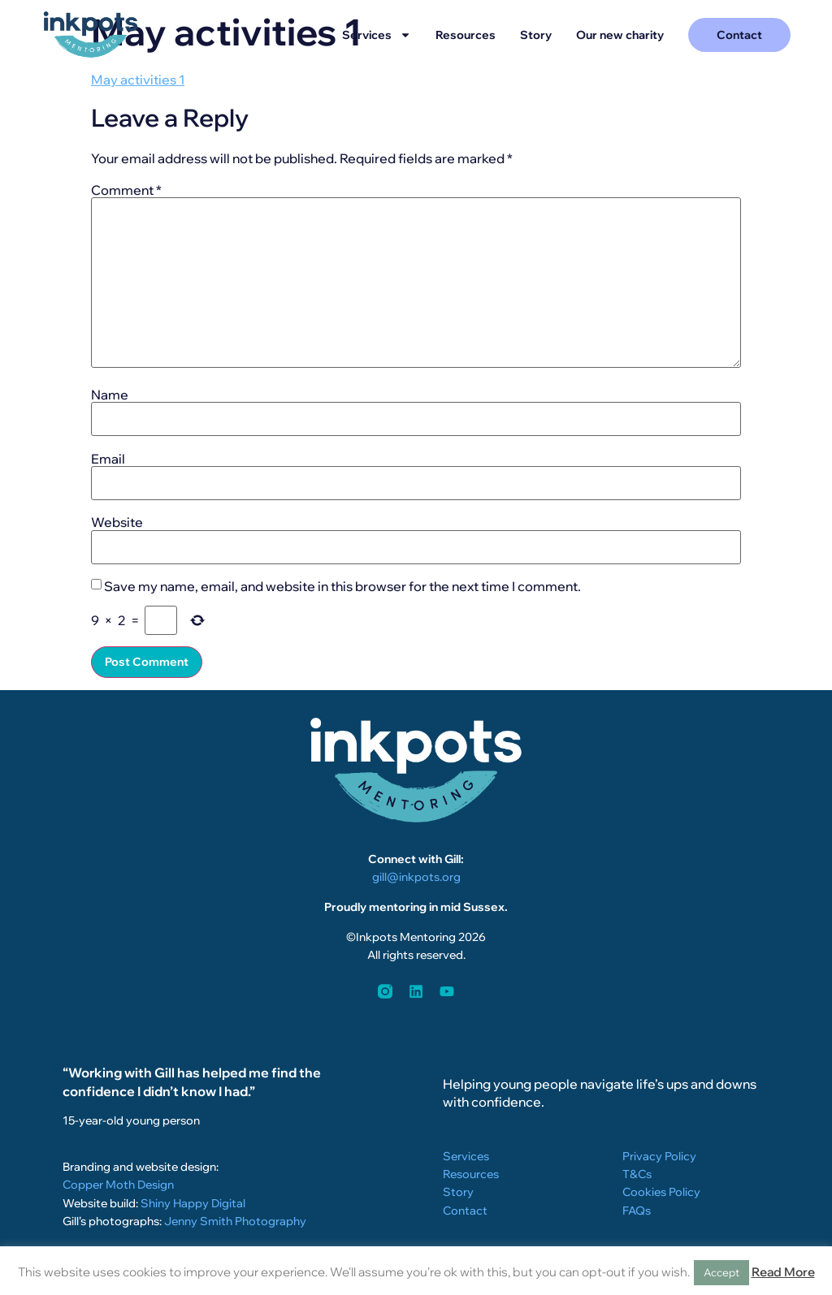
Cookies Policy (661, 1192)
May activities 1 (137, 79)
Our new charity (620, 35)
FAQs (636, 1210)
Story (536, 35)
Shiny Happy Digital (193, 1203)
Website (117, 522)
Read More (783, 1272)
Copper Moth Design (118, 1184)
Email (108, 458)
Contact (465, 1210)
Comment (126, 189)
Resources (466, 35)
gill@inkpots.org (416, 877)
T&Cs (637, 1174)
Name (109, 394)
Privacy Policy (659, 1156)
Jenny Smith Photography (235, 1221)
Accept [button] (721, 1272)
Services (376, 35)
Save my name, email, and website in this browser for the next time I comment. (342, 586)
